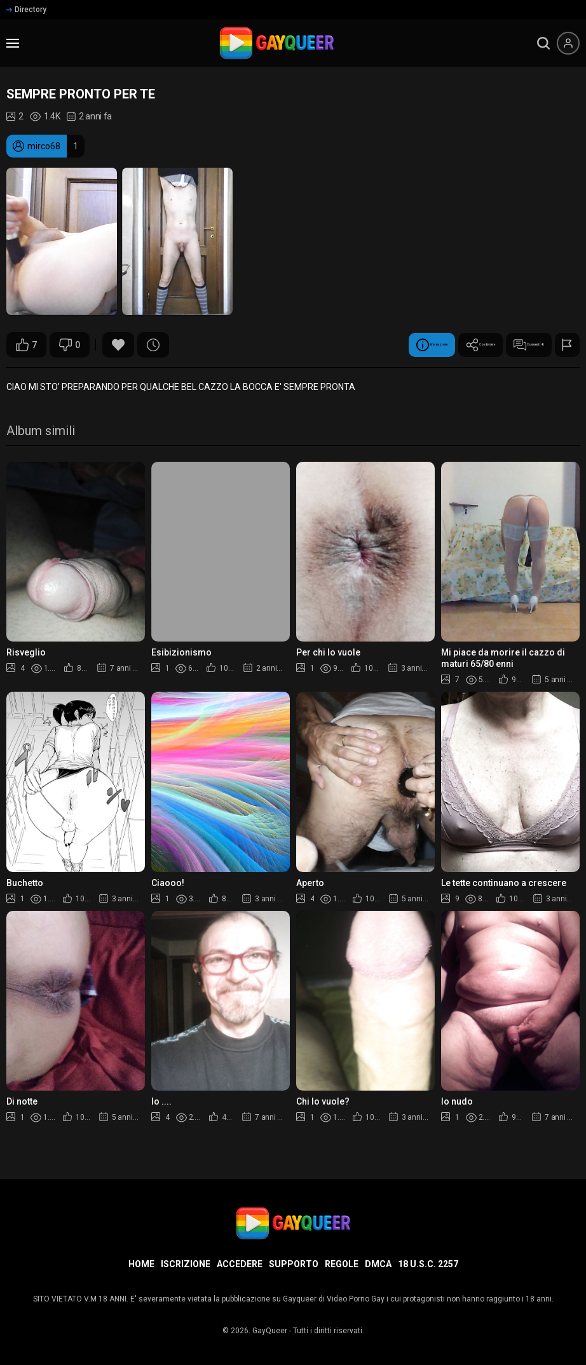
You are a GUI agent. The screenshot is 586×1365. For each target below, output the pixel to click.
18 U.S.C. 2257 (428, 1264)
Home (141, 1264)
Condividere (409, 345)
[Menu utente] (568, 43)
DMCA (378, 1264)
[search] (543, 43)
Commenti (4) (501, 345)
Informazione (316, 345)
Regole (341, 1264)
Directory (26, 9)
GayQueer (269, 1330)
